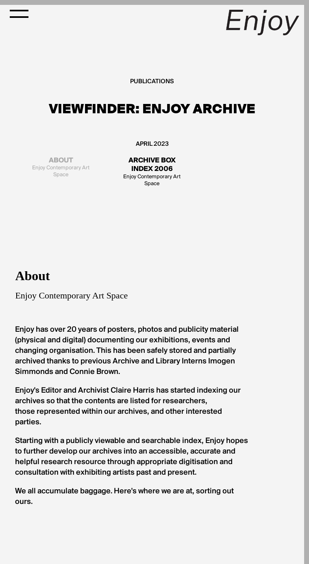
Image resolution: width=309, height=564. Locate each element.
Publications (152, 81)
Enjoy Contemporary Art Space (61, 167)
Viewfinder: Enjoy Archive (152, 109)
